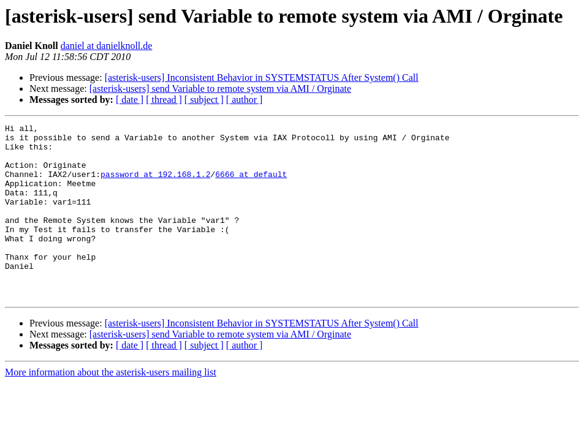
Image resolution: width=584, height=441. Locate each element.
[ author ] (244, 99)
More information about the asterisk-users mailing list (110, 407)
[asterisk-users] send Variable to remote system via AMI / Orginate (220, 88)
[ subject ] (204, 99)
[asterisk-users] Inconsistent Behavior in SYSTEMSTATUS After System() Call (262, 77)
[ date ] (129, 99)
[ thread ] (164, 99)
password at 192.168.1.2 (155, 184)
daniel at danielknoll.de (107, 45)
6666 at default (251, 184)
